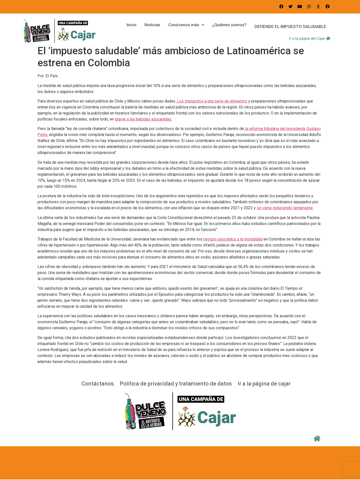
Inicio (129, 26)
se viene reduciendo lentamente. (285, 208)
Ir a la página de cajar (264, 384)
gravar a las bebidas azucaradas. (143, 119)
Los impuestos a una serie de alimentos (211, 101)
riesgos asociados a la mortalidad (232, 239)
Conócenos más (184, 26)
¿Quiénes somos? (227, 26)
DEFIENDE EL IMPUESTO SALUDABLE (289, 26)
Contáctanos (98, 384)
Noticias (150, 26)
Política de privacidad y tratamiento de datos (176, 384)
